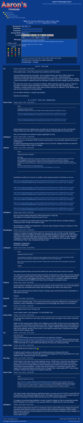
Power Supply (13, 16)
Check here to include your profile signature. (38, 60)
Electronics (10, 14)
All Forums (9, 12)
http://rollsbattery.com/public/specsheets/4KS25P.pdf (36, 383)
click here (37, 23)
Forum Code (12, 45)
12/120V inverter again (17, 17)
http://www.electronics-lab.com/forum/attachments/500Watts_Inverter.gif (38, 167)
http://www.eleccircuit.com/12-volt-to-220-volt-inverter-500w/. (40, 339)
